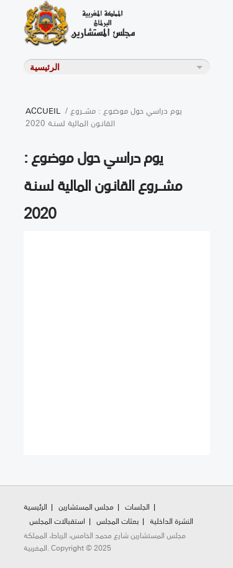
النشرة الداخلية (171, 520)
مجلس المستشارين (86, 506)
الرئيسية (35, 506)
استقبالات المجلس (57, 520)
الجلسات (137, 506)
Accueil (42, 110)
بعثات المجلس (117, 520)
